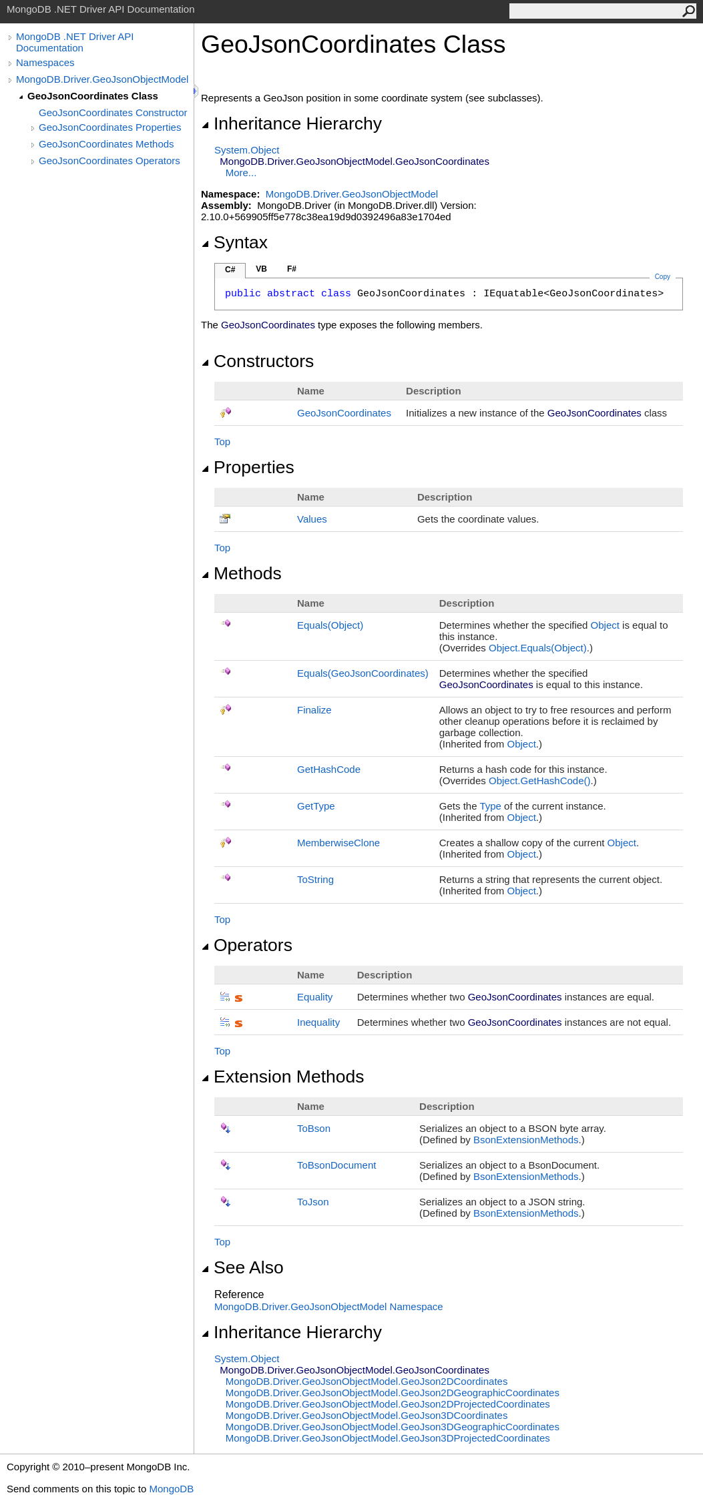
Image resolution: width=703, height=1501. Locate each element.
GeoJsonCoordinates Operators (109, 160)
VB (261, 269)
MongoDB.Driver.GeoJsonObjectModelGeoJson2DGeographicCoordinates (392, 1392)
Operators (246, 945)
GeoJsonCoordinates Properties (110, 127)
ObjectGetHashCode (540, 780)
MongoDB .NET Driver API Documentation (75, 42)
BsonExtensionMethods (526, 1139)
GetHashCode (329, 769)
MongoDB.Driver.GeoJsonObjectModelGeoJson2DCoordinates (367, 1381)
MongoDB (171, 1488)
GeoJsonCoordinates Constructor (113, 112)
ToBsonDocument (336, 1165)
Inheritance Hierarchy (291, 123)
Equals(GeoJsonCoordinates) (363, 673)
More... (241, 172)
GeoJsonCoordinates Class (92, 95)
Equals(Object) (330, 625)
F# (291, 269)
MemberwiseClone (338, 842)
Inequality (318, 1022)
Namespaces (45, 62)
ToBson (313, 1128)
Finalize (314, 709)
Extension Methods (283, 1077)
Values (312, 519)
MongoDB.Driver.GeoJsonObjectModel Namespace (328, 1306)
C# (230, 269)
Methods (241, 573)
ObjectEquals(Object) (538, 647)
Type (490, 806)
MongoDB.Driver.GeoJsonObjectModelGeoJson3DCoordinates (367, 1415)
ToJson (313, 1201)
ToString (315, 879)
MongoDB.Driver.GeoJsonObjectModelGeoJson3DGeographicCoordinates (392, 1426)
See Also (242, 1267)
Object (605, 625)
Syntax (234, 242)
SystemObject (247, 150)
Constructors (257, 361)
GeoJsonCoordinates (344, 412)
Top (222, 441)
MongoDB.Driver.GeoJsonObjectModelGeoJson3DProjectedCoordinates (388, 1438)
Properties (247, 467)
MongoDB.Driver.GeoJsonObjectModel (102, 79)
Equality (314, 996)
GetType (316, 806)
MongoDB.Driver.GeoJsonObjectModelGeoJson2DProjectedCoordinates (388, 1404)
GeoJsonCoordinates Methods (106, 143)
